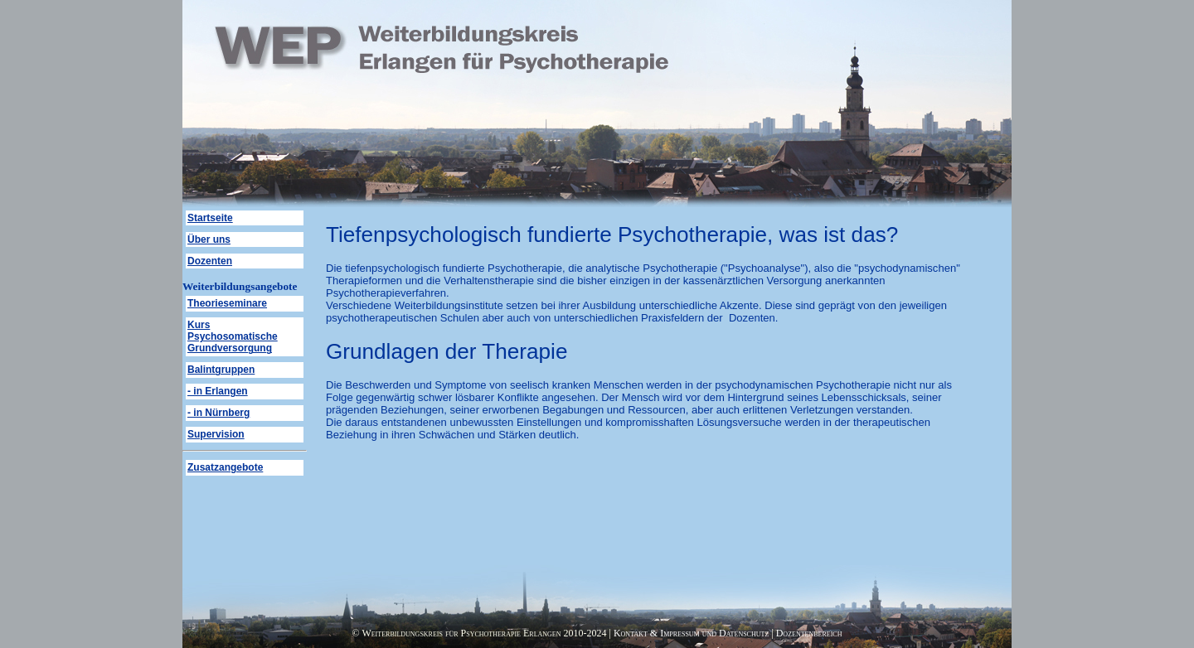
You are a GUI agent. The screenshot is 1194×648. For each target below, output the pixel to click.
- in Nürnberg (218, 412)
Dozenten (209, 261)
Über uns (209, 239)
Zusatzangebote (225, 467)
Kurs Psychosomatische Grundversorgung (232, 336)
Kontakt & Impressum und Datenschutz (691, 633)
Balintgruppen (221, 369)
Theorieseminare (227, 303)
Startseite (210, 218)
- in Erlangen (217, 391)
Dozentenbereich (809, 633)
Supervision (216, 434)
